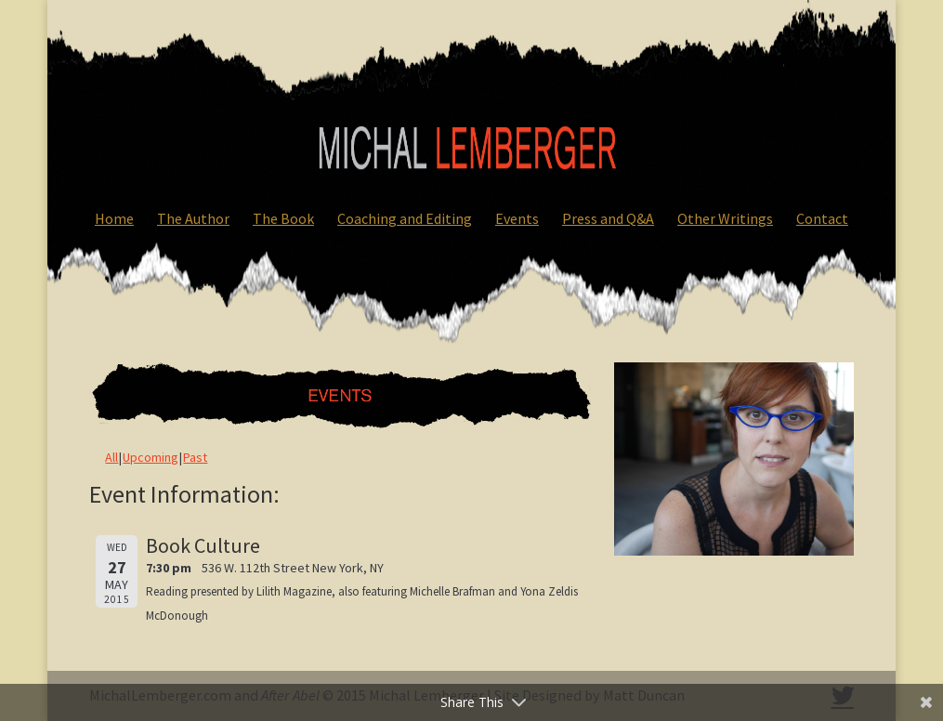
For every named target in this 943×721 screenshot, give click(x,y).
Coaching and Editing (404, 218)
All (111, 457)
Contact (822, 218)
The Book (283, 218)
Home (114, 218)
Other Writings (725, 218)
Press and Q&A (608, 218)
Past (195, 457)
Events (517, 218)
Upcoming (150, 457)
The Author (193, 218)
